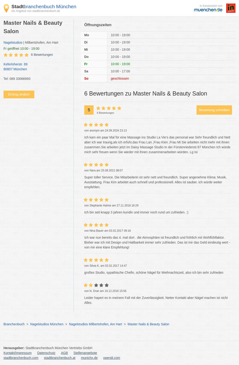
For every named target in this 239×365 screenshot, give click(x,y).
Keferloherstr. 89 (36, 67)
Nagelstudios (13, 42)
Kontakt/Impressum (18, 353)
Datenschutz (46, 353)
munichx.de (89, 358)
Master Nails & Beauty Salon (148, 324)
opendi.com (111, 358)
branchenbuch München (43, 6)
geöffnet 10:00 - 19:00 (21, 48)
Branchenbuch (14, 324)
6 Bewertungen (42, 55)
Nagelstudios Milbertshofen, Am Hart (95, 324)
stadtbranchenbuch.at (59, 358)
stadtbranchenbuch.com (21, 358)
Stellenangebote (85, 353)
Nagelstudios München (46, 324)
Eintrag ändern (19, 94)
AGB (64, 353)
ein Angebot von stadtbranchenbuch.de (35, 11)
